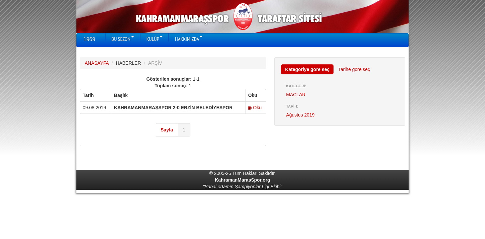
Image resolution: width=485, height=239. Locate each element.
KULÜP (154, 39)
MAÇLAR (295, 94)
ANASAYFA (97, 63)
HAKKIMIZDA (188, 39)
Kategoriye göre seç (307, 69)
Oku (255, 107)
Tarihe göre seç (354, 69)
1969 (89, 39)
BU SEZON (123, 39)
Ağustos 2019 (300, 115)
